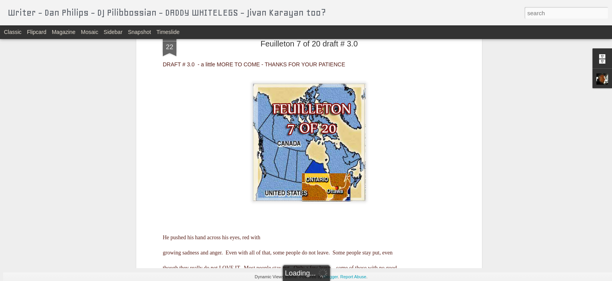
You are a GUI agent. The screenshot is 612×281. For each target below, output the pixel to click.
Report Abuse (353, 276)
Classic (12, 32)
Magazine (64, 32)
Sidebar (113, 32)
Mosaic (89, 32)
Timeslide (168, 32)
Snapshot (139, 32)
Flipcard (36, 32)
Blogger (330, 276)
